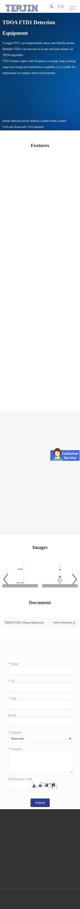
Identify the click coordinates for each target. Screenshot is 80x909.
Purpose (15, 732)
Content (15, 749)
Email (12, 715)
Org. (12, 698)
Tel (11, 681)
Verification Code (20, 779)
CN (61, 6)
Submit (40, 802)
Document (40, 602)
